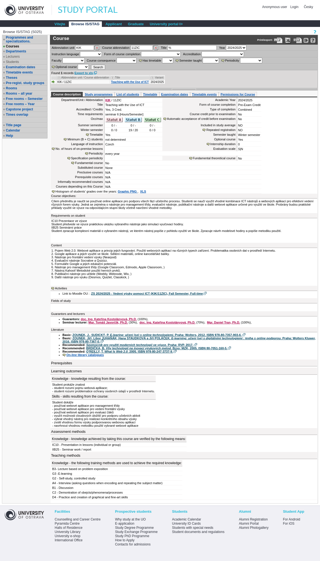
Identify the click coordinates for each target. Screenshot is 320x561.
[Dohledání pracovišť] (97, 48)
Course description (67, 94)
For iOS (288, 523)
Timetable (150, 94)
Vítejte (59, 24)
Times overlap (17, 115)
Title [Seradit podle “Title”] (117, 77)
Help (9, 136)
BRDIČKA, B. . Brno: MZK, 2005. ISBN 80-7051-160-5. (157, 348)
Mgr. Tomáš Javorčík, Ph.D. (108, 322)
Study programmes (98, 94)
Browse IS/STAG (85, 24)
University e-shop (67, 536)
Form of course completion (122, 54)
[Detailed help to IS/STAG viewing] (313, 40)
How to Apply (124, 540)
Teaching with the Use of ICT (130, 82)
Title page (13, 125)
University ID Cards (186, 523)
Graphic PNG (128, 191)
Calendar (13, 130)
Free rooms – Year (20, 104)
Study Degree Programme (134, 528)
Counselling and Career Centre (77, 519)
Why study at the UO (130, 519)
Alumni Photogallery (254, 528)
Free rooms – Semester (24, 99)
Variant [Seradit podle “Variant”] (159, 77)
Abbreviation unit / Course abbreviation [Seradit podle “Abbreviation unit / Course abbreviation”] (85, 77)
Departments (16, 51)
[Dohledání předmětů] (156, 48)
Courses (12, 46)
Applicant (113, 24)
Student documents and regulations (198, 532)
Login (294, 7)
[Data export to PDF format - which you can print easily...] (278, 40)
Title (164, 47)
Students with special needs (192, 528)
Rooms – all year (19, 93)
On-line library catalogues (85, 355)
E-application (124, 523)
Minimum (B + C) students (85, 139)
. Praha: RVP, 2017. (139, 345)
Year (222, 47)
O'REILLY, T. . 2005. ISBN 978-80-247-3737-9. (129, 351)
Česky (308, 7)
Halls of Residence (68, 528)
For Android (291, 519)
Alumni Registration (253, 519)
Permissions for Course (238, 94)
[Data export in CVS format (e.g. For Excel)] (297, 40)
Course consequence (101, 60)
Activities (61, 288)
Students (12, 62)
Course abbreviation (115, 47)
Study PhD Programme (132, 536)
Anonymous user (275, 7)
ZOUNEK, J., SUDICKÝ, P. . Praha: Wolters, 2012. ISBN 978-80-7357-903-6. (157, 335)
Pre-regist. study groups (25, 83)
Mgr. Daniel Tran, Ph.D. (223, 322)
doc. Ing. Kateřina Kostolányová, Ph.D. (109, 319)
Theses (11, 78)
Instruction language (65, 54)
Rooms (11, 88)
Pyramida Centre (67, 523)
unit (63, 47)
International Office (69, 540)
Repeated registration (220, 130)
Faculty (56, 60)
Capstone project (19, 109)
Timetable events (19, 72)
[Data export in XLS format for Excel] (288, 40)
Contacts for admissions (132, 544)
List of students (128, 94)
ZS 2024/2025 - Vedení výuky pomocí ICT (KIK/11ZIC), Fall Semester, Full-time (147, 293)
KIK (108, 100)
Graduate (136, 24)
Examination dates (20, 67)
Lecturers (13, 57)
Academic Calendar (186, 519)
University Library (67, 532)
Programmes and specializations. (19, 39)
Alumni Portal (249, 523)
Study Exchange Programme (136, 532)
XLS (143, 191)
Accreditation (192, 54)
